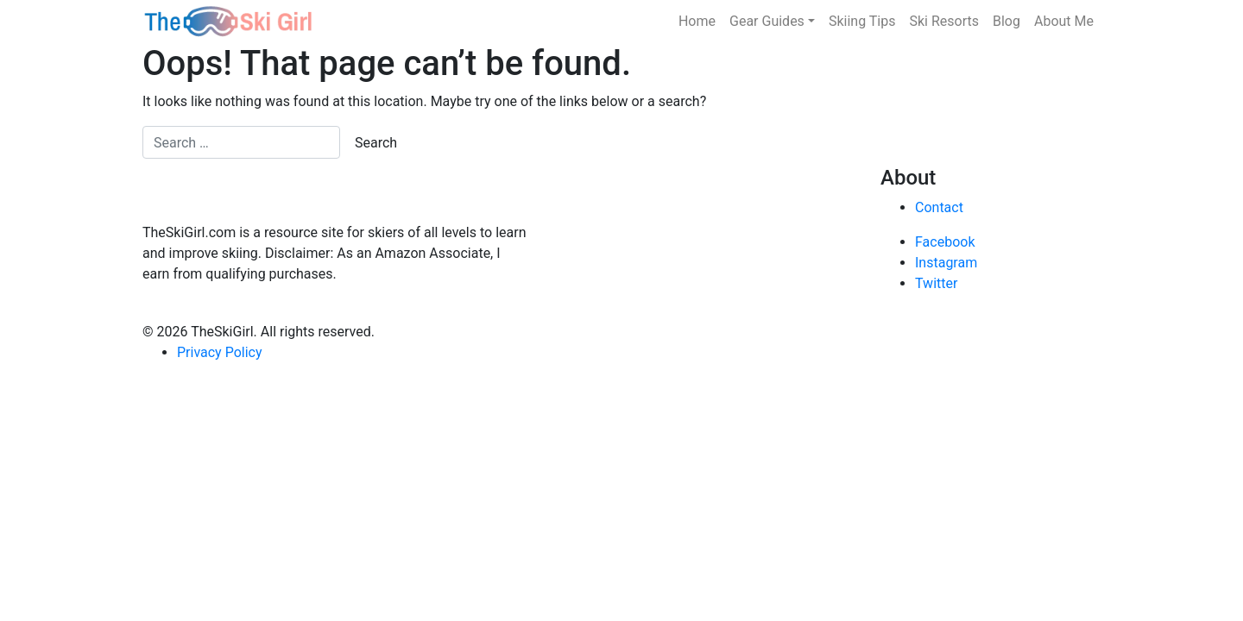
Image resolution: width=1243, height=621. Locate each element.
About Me (1064, 21)
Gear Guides (766, 21)
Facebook (945, 242)
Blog (1006, 21)
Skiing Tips (862, 21)
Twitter (936, 283)
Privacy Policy (219, 352)
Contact (939, 207)
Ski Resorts (945, 21)
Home (697, 21)
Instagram (946, 262)
